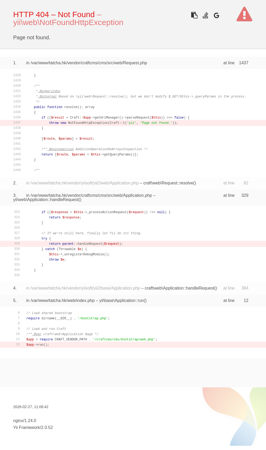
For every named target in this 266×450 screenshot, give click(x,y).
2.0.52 (47, 427)
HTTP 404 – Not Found (54, 14)
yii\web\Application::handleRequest (45, 199)
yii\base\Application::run (121, 300)
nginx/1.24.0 (24, 420)
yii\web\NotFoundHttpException (68, 22)
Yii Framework (26, 427)
